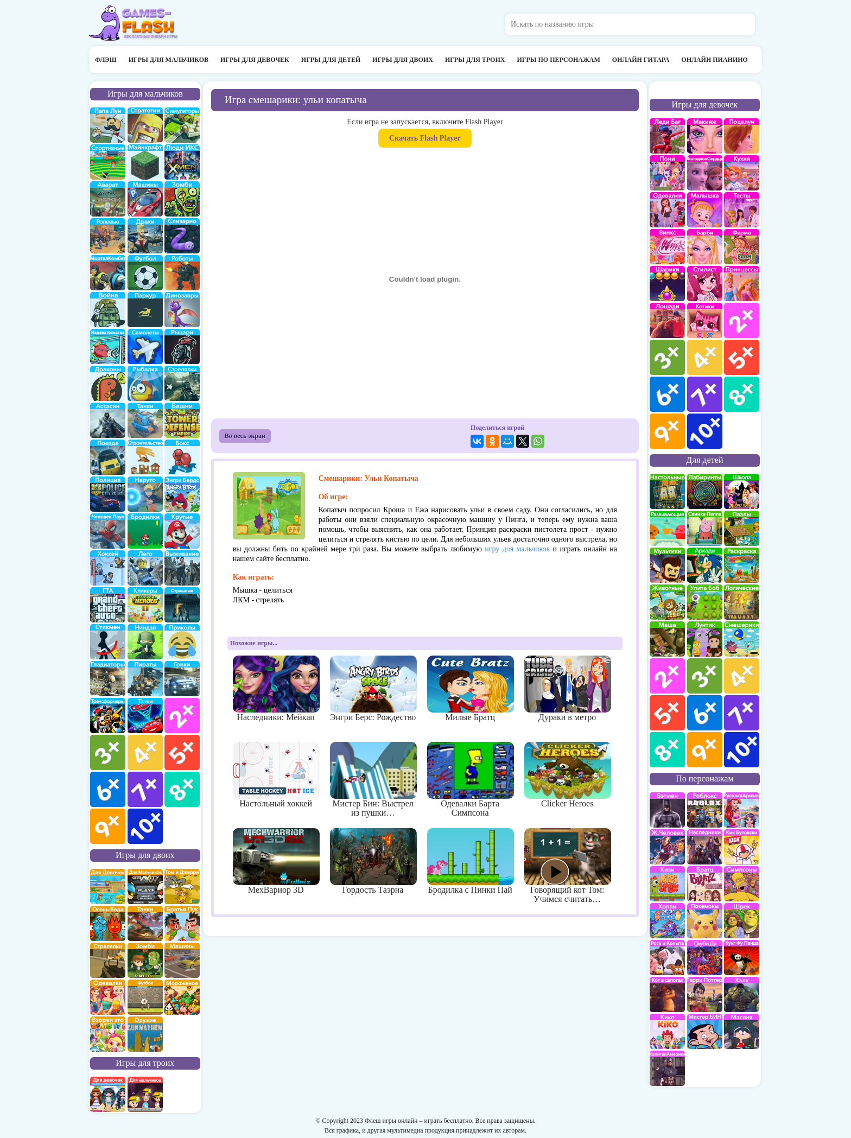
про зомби (182, 199)
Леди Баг (667, 136)
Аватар (107, 199)
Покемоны (704, 920)
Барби (704, 246)
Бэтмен (667, 810)
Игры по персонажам (558, 59)
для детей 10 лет (741, 749)
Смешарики (741, 639)
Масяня (741, 1031)
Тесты (741, 209)
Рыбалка (145, 383)
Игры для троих (475, 59)
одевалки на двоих (107, 997)
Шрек (741, 920)
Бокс (182, 457)
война (107, 309)
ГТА (107, 604)
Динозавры (182, 309)
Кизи (667, 883)
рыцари (182, 346)
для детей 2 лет (667, 676)
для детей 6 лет (704, 712)
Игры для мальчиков (168, 59)
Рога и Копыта (667, 957)
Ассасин (107, 420)
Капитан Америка (667, 1068)
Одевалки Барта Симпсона (470, 780)
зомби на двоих (145, 960)
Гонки (182, 678)
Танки (145, 420)
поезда (107, 457)
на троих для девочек (107, 1094)
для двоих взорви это (107, 1034)
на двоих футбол (145, 997)
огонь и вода (107, 923)
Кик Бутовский (741, 846)
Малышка (704, 209)
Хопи (667, 920)
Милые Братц (470, 689)
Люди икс (182, 162)
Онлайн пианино (714, 59)
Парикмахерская (704, 283)
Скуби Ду (704, 957)
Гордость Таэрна (373, 861)
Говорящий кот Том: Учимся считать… (567, 866)
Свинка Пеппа (704, 528)
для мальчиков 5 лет (182, 752)
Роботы (182, 272)
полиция (107, 494)
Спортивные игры (107, 162)
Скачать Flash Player (425, 138)
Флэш (106, 59)
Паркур (145, 309)
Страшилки (182, 604)
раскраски (741, 565)
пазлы (741, 528)
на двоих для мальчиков (145, 886)
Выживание (182, 568)
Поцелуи (741, 136)
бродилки (145, 531)
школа (741, 491)
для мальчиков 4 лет (145, 752)
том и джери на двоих (182, 886)
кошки (704, 320)
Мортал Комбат (107, 272)
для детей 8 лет (667, 749)
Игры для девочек (254, 59)
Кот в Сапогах (667, 994)
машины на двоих (182, 960)
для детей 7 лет (741, 712)
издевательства (107, 346)
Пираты (145, 678)
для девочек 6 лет (667, 394)
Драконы (107, 383)
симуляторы (182, 125)
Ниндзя (145, 641)
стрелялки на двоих (107, 960)
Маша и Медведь (667, 639)
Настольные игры (667, 491)
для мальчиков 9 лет (107, 826)
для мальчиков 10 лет (145, 826)
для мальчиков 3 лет (107, 752)
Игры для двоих (402, 59)
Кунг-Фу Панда (741, 957)
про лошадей (667, 320)
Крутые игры (182, 531)
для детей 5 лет (667, 712)
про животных (667, 602)
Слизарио (182, 235)
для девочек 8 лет (741, 394)
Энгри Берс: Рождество (373, 689)
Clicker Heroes (567, 775)
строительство (145, 457)
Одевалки (667, 209)
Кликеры (145, 604)
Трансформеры (107, 715)
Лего (145, 568)
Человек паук (107, 531)
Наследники (704, 846)
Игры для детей (331, 59)
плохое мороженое (182, 997)
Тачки (145, 715)
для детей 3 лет (704, 676)
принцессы (741, 283)
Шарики (667, 283)
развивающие (667, 528)
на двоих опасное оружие (145, 1034)
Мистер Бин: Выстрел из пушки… (373, 780)
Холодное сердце (704, 172)
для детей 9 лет (704, 749)
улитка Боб (704, 602)
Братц (704, 883)
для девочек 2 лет (741, 320)
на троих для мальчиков (145, 1094)
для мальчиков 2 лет (182, 715)
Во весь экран (245, 436)
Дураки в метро (567, 689)
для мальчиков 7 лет (145, 789)
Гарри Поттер (704, 994)
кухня (741, 172)
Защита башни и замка (182, 420)
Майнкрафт (145, 162)
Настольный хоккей (276, 775)
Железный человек (667, 846)
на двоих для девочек (107, 886)
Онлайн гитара (640, 59)
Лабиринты (704, 491)
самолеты (145, 346)
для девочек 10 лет (704, 431)
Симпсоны (741, 883)
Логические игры (741, 602)
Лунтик (704, 639)
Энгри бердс (182, 494)
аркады (704, 565)
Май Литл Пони (667, 172)
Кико (667, 1031)
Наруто (145, 494)
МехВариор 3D (276, 861)
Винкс (667, 246)
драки (145, 235)
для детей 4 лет (741, 676)
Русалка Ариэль (741, 810)
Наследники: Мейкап (276, 689)
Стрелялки (182, 383)
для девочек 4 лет (704, 357)
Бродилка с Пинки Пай (470, 861)
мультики (667, 565)
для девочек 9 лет (667, 431)
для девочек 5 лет (741, 357)
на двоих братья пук (182, 923)
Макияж (704, 136)
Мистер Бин (704, 1031)
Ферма (741, 246)
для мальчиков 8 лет (182, 789)
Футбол (145, 272)
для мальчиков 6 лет (107, 789)
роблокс (704, 810)
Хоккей (107, 568)
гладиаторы (107, 678)
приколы (182, 641)
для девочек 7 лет (704, 394)
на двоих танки (145, 923)
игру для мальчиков (517, 549)
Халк (741, 994)
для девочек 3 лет (667, 357)
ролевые (107, 235)
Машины (145, 199)
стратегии (145, 125)
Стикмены (107, 641)
